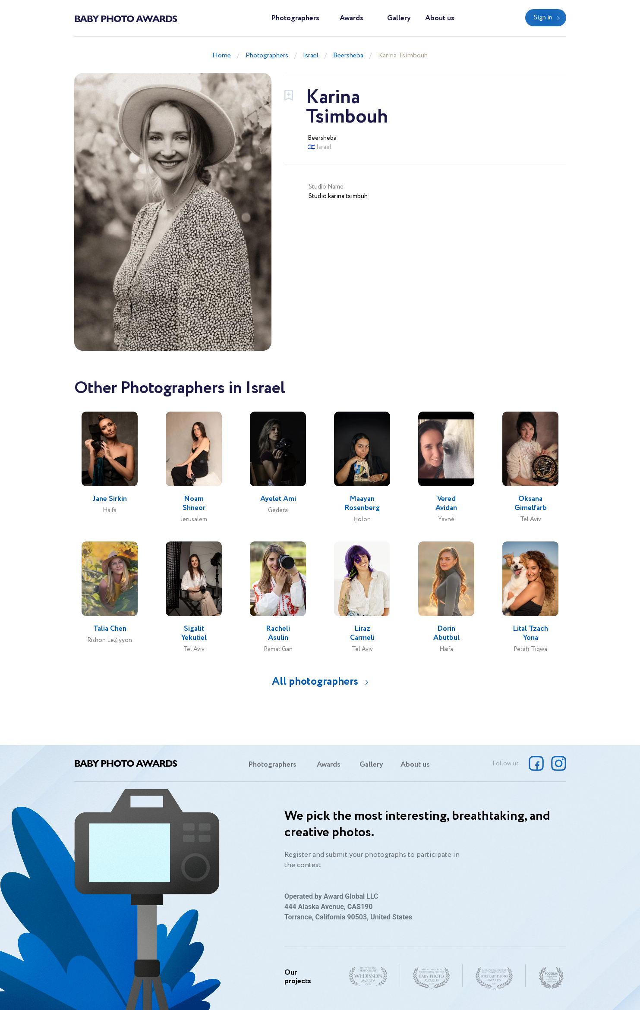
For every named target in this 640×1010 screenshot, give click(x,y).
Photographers (295, 18)
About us (439, 18)
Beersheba (348, 55)
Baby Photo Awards (125, 18)
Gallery (399, 18)
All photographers (315, 681)
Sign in (543, 17)
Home (221, 55)
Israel (310, 55)
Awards (351, 18)
